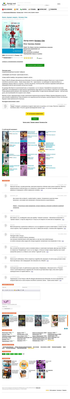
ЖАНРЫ (24, 9)
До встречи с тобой (45, 347)
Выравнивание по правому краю (13, 290)
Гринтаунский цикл (22, 348)
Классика (19, 340)
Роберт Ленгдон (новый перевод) (23, 347)
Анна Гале (15, 133)
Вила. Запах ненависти (14, 131)
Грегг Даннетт (52, 134)
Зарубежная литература (23, 337)
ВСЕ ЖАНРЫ (51, 340)
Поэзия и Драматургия (38, 339)
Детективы (4, 337)
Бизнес (19, 332)
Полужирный (3, 290)
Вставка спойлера (23, 290)
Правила (64, 390)
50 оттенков (36, 347)
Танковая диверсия (30, 315)
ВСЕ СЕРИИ (31, 348)
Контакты (59, 390)
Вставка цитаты (20, 290)
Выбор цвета (16, 290)
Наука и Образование (38, 335)
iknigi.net (38, 387)
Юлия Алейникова (30, 158)
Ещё (44, 107)
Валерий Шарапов (61, 316)
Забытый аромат (31, 142)
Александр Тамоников (30, 316)
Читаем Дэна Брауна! (8, 347)
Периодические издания (39, 337)
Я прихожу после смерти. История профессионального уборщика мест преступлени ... (50, 145)
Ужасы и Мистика (52, 337)
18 (38, 48)
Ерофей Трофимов (13, 316)
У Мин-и (14, 157)
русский (29, 50)
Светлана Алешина (49, 158)
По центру (11, 290)
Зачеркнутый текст (8, 290)
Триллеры (31, 44)
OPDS (47, 390)
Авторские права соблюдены (35, 65)
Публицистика (36, 340)
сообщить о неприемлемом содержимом (12, 61)
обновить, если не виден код (9, 304)
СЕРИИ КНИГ (43, 9)
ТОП (17, 9)
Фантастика (5, 332)
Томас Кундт (52, 149)
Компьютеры (36, 334)
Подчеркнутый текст (6, 290)
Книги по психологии (38, 332)
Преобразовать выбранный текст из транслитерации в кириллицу (21, 290)
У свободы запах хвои (14, 142)
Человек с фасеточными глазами (14, 155)
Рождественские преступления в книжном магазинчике (33, 132)
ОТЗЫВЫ (33, 9)
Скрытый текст (18, 290)
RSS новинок (53, 390)
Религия (50, 332)
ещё (23, 353)
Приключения (5, 341)
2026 (4, 354)
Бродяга (11, 315)
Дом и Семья (20, 335)
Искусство (19, 339)
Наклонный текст (4, 290)
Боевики (37, 44)
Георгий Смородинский (45, 318)
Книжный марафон (56, 347)
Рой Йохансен (52, 167)
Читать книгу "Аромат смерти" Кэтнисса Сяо (35, 122)
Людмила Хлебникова (31, 168)
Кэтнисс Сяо (40, 41)
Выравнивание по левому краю (9, 290)
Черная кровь (31, 165)
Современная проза (53, 334)
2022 (20, 354)
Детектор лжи (49, 165)
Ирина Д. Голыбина (37, 53)
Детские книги (20, 334)
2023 (16, 354)
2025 (8, 354)
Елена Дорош (34, 145)
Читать (35, 118)
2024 (12, 354)
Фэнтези (4, 334)
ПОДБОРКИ (54, 9)
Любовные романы (7, 336)
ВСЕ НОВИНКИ (8, 9)
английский (36, 52)
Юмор (49, 338)
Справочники (51, 335)
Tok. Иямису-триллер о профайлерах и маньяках (40, 47)
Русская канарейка (10, 348)
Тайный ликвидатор (62, 315)
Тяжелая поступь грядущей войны (45, 316)
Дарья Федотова (12, 145)
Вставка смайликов (15, 290)
